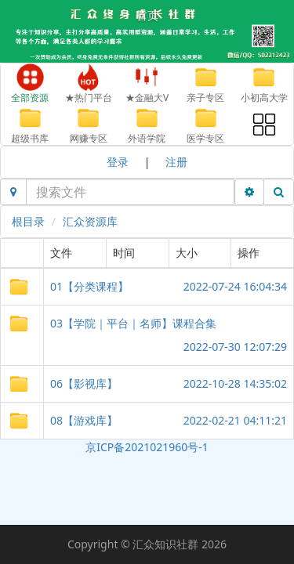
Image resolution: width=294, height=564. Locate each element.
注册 (176, 161)
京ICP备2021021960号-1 (147, 446)
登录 (118, 161)
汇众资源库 (90, 221)
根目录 (28, 221)
